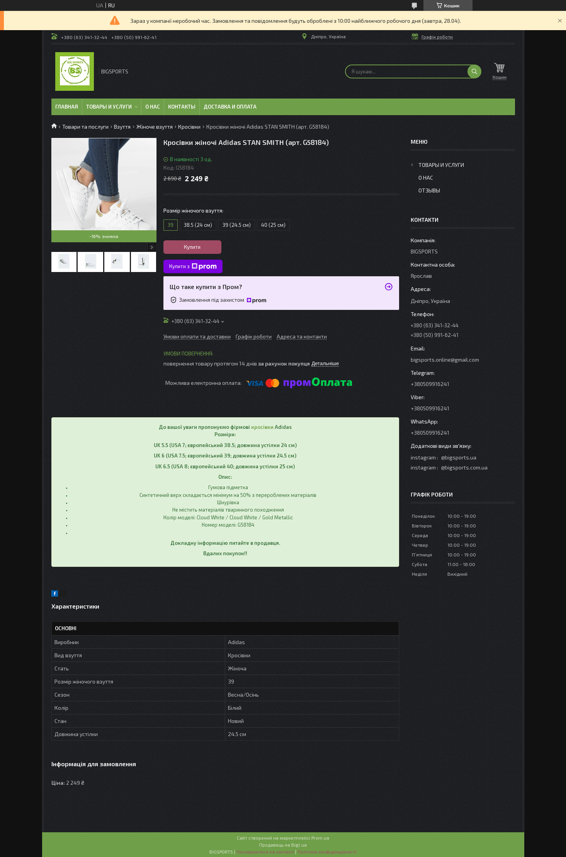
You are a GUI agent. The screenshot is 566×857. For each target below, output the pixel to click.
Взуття (122, 126)
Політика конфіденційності (327, 851)
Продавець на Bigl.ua (283, 844)
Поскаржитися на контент (265, 851)
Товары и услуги (109, 107)
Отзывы (429, 190)
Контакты (181, 107)
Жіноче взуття (154, 126)
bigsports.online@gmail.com (445, 359)
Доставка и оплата (230, 107)
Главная (66, 107)
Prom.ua (320, 837)
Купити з (193, 266)
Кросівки (189, 126)
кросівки (262, 427)
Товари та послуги (85, 126)
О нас (152, 107)
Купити (192, 247)
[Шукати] (474, 71)
